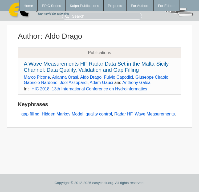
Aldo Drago (90, 77)
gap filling (30, 114)
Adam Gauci (101, 82)
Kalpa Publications (84, 6)
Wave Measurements (155, 114)
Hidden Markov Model (62, 114)
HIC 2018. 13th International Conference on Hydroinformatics (89, 89)
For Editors (166, 6)
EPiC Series (51, 6)
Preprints (115, 6)
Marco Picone (37, 77)
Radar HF (123, 114)
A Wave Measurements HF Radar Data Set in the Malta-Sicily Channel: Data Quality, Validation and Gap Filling (96, 67)
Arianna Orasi (65, 77)
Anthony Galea (136, 82)
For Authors (140, 6)
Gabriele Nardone (40, 82)
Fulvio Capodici (118, 77)
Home (28, 6)
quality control (99, 114)
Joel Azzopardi (74, 82)
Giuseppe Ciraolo (151, 77)
